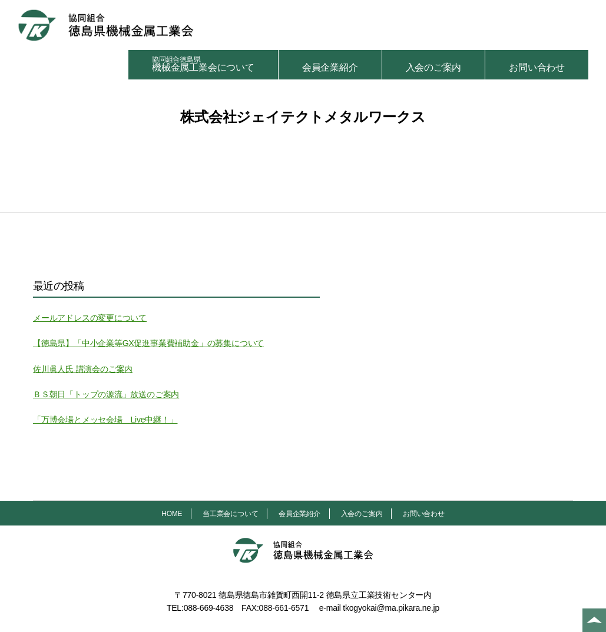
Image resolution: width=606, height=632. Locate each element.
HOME (171, 514)
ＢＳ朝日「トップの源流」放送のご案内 (106, 394)
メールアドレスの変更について (90, 317)
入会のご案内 (434, 67)
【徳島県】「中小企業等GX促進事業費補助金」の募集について (148, 343)
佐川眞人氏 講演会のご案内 (83, 369)
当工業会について (230, 514)
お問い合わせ (537, 67)
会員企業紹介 (330, 67)
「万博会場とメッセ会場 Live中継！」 (105, 419)
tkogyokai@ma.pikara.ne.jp (391, 608)
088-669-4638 (209, 608)
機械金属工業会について (203, 63)
